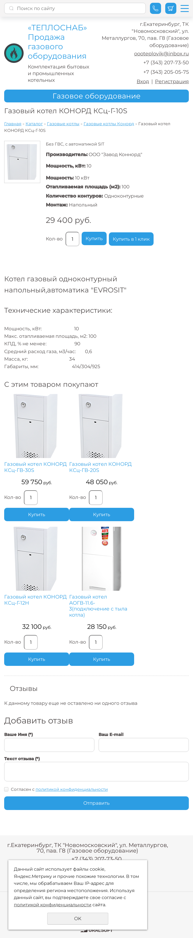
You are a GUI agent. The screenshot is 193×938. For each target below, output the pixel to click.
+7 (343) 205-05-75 (166, 72)
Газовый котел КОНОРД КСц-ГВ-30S (35, 467)
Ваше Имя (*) (18, 734)
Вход (143, 81)
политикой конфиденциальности (72, 789)
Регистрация (172, 81)
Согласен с (59, 789)
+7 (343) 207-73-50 (166, 63)
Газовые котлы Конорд (109, 123)
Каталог (34, 123)
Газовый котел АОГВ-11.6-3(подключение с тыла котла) (98, 606)
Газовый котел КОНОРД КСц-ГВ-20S (100, 467)
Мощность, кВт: (65, 166)
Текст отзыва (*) (22, 758)
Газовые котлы (63, 123)
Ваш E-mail (111, 734)
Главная (12, 123)
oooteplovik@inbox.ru (161, 54)
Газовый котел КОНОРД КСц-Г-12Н (35, 600)
